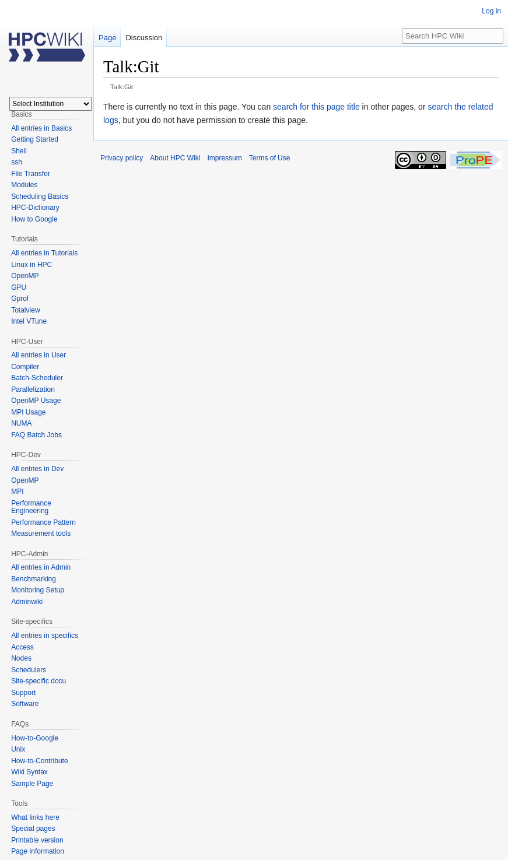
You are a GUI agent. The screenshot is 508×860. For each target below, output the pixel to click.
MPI (17, 491)
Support (23, 693)
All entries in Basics (41, 128)
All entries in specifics (44, 635)
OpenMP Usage (36, 400)
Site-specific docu (38, 681)
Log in (491, 11)
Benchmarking (33, 579)
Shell (19, 151)
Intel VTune (29, 321)
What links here (35, 817)
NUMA (21, 423)
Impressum (224, 158)
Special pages (33, 828)
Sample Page (32, 784)
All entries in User (38, 355)
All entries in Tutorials (44, 253)
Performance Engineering (31, 507)
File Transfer (30, 174)
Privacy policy (121, 158)
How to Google (34, 219)
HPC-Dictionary (35, 207)
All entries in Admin (41, 567)
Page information (37, 851)
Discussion (143, 37)
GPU (18, 287)
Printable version (37, 840)
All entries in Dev (37, 469)
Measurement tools (41, 533)
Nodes (21, 658)
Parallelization (33, 389)
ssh (16, 162)
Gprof (20, 298)
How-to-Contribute (39, 761)
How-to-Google (34, 738)
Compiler (25, 367)
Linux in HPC (31, 265)
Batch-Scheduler (37, 378)
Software (24, 704)
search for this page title (316, 106)
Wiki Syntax (29, 772)
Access (22, 647)
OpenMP (24, 276)
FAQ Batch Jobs (36, 435)
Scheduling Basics (39, 196)
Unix (18, 749)
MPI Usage (28, 412)
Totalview (25, 310)
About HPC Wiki (175, 158)
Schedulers (28, 670)
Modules (24, 185)
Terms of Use (269, 158)
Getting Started (34, 139)
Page (107, 37)
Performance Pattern (43, 522)
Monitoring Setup (37, 590)
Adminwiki (27, 602)
